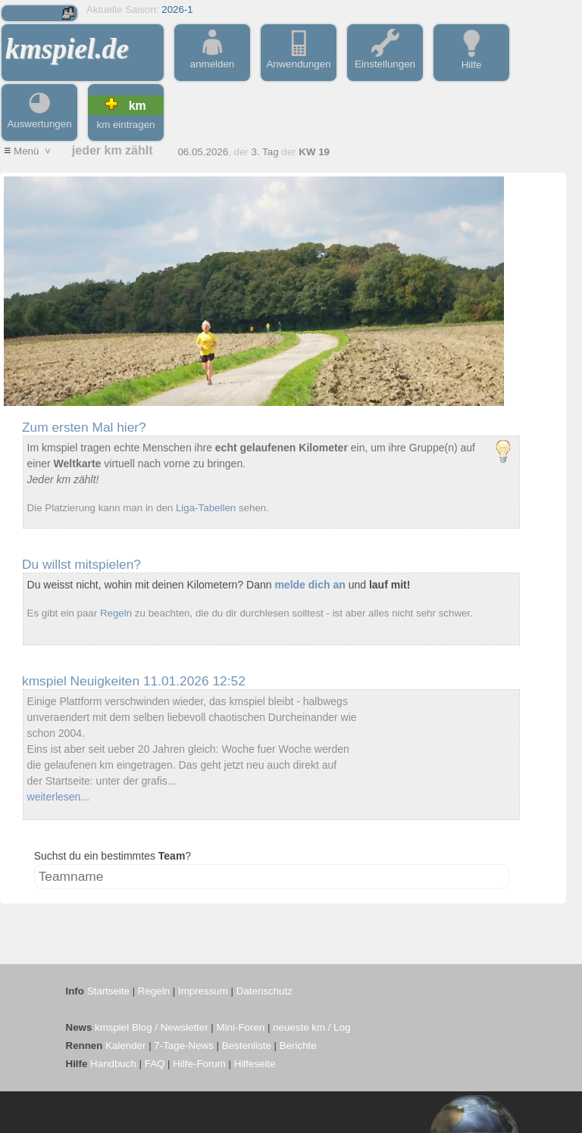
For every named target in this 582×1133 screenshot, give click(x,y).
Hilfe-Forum (199, 1063)
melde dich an (309, 585)
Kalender (125, 1045)
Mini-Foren (241, 1027)
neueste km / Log (311, 1027)
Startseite (108, 991)
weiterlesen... (58, 797)
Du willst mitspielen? (81, 564)
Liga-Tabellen (206, 507)
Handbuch (113, 1063)
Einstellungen (385, 58)
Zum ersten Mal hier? (84, 427)
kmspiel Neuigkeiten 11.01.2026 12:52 (134, 680)
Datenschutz (264, 991)
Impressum (203, 991)
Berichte (298, 1045)
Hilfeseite (255, 1063)
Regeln (116, 613)
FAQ (155, 1063)
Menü (29, 151)
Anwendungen (298, 58)
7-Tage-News (184, 1045)
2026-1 (177, 9)
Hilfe (471, 59)
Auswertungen (39, 118)
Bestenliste (246, 1045)
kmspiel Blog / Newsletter (151, 1027)
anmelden (212, 58)
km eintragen (125, 124)
